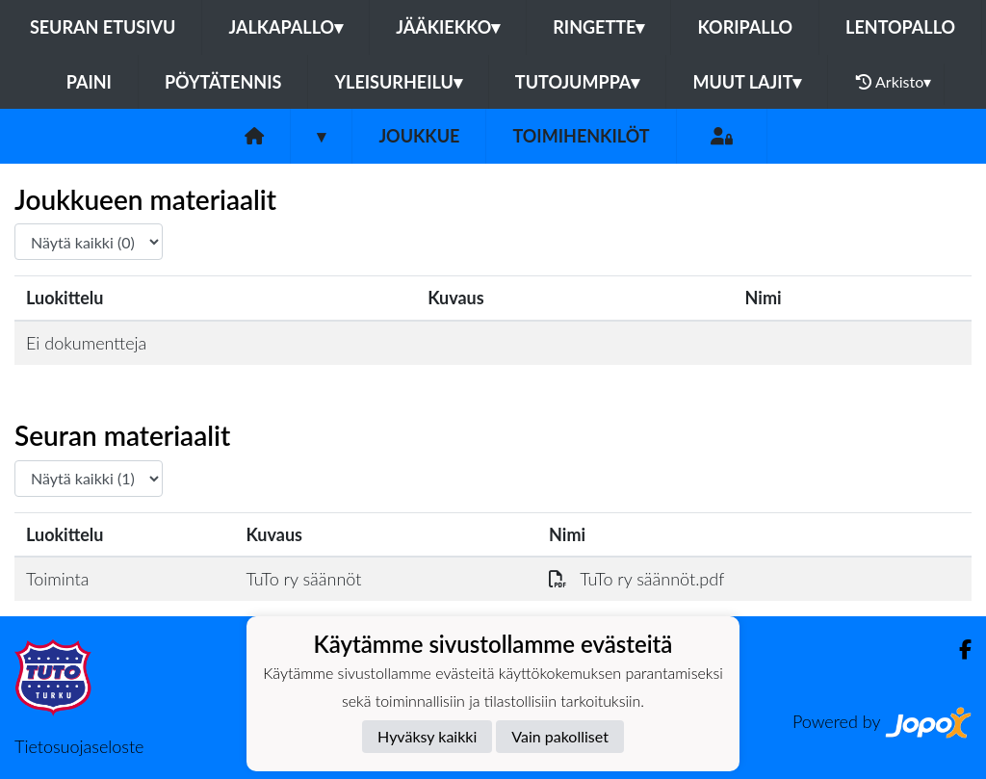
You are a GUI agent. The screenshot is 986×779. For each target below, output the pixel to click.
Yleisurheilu (397, 81)
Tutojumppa (577, 81)
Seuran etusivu (103, 27)
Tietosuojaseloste (78, 746)
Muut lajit (746, 81)
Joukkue (418, 135)
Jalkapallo (285, 27)
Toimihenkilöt (580, 135)
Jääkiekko (448, 27)
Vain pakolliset (560, 736)
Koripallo (744, 27)
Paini (89, 81)
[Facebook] (958, 649)
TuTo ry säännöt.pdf (636, 578)
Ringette (598, 27)
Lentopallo (900, 27)
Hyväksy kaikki (427, 736)
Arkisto (893, 81)
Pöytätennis (223, 81)
